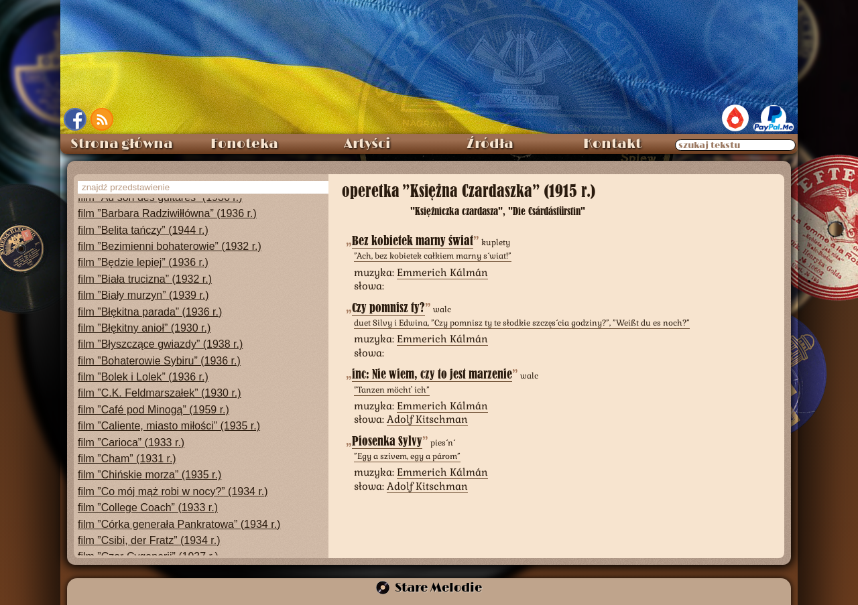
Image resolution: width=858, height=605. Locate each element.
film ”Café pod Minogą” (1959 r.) (153, 409)
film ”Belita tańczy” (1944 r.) (143, 230)
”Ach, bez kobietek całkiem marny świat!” (432, 256)
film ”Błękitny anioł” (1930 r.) (144, 328)
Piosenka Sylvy (387, 441)
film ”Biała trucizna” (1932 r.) (145, 279)
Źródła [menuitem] (490, 144)
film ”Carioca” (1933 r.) (131, 442)
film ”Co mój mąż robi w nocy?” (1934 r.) (173, 491)
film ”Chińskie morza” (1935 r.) (149, 474)
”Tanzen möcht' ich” (392, 390)
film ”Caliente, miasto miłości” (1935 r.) (169, 425)
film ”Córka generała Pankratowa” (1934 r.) (179, 524)
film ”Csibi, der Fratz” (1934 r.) (149, 540)
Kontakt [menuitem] (612, 144)
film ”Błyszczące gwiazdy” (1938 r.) (160, 344)
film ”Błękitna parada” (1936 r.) (150, 312)
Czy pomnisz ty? (388, 308)
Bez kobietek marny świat (412, 241)
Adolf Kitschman (427, 419)
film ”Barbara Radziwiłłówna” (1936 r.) (167, 213)
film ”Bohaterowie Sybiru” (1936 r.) (159, 360)
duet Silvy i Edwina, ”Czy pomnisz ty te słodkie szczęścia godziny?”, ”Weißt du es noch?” (522, 323)
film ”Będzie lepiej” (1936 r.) (143, 262)
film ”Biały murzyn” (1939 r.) (143, 295)
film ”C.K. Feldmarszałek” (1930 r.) (159, 393)
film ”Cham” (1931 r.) (127, 458)
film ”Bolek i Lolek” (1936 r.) (143, 377)
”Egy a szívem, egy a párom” (407, 456)
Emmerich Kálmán (442, 272)
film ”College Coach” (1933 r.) (148, 507)
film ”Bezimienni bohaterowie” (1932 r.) (169, 246)
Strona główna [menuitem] (121, 144)
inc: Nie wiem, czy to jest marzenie (432, 374)
